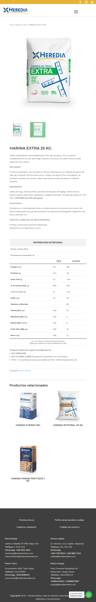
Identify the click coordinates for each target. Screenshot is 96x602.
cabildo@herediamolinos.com (63, 556)
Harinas (28, 370)
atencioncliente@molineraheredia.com (21, 556)
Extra (21, 370)
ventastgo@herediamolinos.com (19, 553)
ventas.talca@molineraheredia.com (20, 578)
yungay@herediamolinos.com (63, 584)
